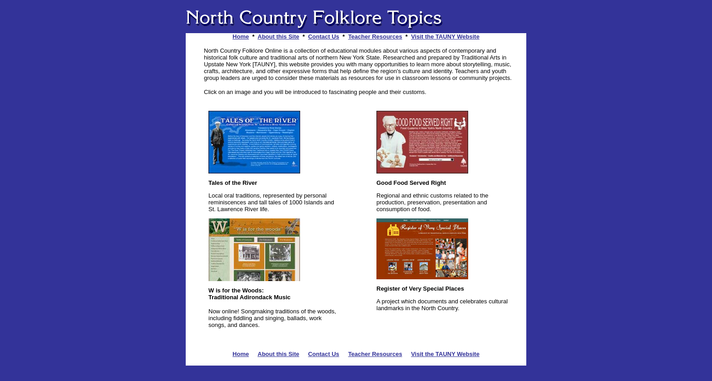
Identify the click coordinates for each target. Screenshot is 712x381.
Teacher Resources (375, 36)
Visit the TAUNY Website (445, 36)
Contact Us (323, 36)
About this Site (278, 36)
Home (240, 36)
